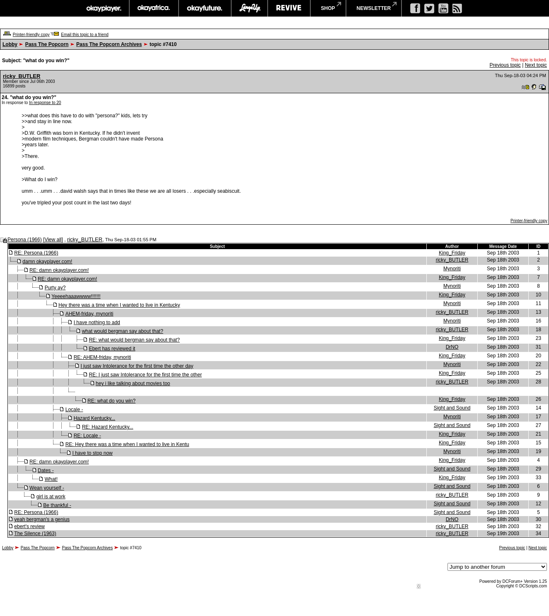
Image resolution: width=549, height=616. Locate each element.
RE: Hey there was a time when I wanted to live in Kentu (127, 444)
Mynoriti (452, 269)
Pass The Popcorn (47, 44)
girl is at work (50, 497)
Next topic (536, 65)
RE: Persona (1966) (36, 253)
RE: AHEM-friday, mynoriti (102, 357)
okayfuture (205, 8)
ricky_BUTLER (21, 76)
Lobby (9, 44)
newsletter (374, 8)
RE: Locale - (87, 436)
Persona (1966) (24, 240)
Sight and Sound (452, 408)
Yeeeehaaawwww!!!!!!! (75, 296)
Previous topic (504, 65)
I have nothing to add (97, 322)
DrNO (452, 347)
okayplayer (103, 8)
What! (51, 479)
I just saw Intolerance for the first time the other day (136, 366)
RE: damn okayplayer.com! (59, 270)
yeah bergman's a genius (42, 519)
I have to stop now (92, 453)
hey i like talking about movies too (133, 383)
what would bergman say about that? (122, 331)
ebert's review (29, 526)
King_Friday (452, 253)
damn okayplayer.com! (47, 261)
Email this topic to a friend (85, 34)
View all (52, 240)
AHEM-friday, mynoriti (89, 314)
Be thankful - (57, 505)
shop (328, 8)
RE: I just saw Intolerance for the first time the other (145, 375)
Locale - (74, 409)
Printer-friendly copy (31, 34)
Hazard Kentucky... (95, 418)
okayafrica (154, 8)
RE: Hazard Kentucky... (107, 427)
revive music (289, 8)
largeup (249, 8)
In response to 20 (45, 102)
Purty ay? (55, 288)
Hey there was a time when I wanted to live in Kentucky (119, 305)
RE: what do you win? (111, 401)
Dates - (46, 470)
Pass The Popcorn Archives (109, 44)
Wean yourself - (46, 488)
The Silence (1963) (35, 533)
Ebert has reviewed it (112, 349)
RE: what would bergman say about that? (134, 340)
